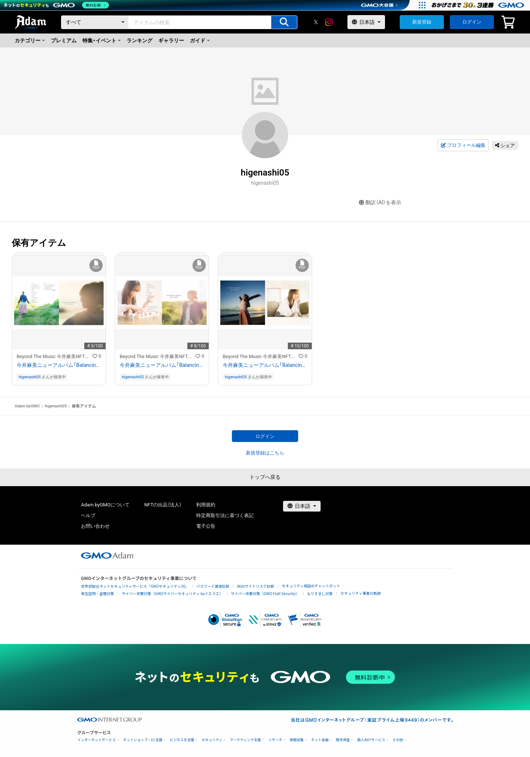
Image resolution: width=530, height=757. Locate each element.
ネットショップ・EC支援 (143, 739)
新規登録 (421, 22)
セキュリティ (212, 739)
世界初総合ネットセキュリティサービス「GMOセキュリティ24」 (134, 586)
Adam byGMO (27, 406)
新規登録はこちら (265, 453)
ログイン (471, 22)
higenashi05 (30, 377)
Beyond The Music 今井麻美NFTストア (54, 356)
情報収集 (297, 739)
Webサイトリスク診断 (255, 586)
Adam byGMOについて (105, 504)
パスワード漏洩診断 (212, 586)
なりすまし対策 (320, 593)
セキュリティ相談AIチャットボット (311, 585)
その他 (397, 739)
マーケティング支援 (245, 739)
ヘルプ (88, 515)
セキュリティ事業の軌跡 (360, 593)
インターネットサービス (96, 739)
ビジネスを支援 (182, 739)
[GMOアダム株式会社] (107, 555)
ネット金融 (320, 739)
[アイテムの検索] (284, 22)
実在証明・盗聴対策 (97, 593)
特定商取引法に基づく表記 (225, 515)
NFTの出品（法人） (162, 504)
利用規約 (205, 504)
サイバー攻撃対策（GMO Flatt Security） (265, 593)
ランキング (139, 40)
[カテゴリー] (95, 22)
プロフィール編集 (463, 145)
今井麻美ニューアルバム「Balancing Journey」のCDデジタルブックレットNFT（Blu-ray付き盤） (59, 365)
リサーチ (275, 739)
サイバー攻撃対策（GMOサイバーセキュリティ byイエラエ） (172, 593)
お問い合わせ (95, 526)
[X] (315, 22)
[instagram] (329, 22)
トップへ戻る (265, 477)
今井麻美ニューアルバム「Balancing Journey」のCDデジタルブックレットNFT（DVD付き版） (162, 365)
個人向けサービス (371, 739)
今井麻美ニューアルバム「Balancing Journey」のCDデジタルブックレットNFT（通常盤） (265, 365)
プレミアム (64, 40)
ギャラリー (171, 40)
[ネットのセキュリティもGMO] (56, 5)
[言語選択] (366, 22)
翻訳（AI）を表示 (380, 202)
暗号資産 (343, 739)
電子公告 (205, 526)
